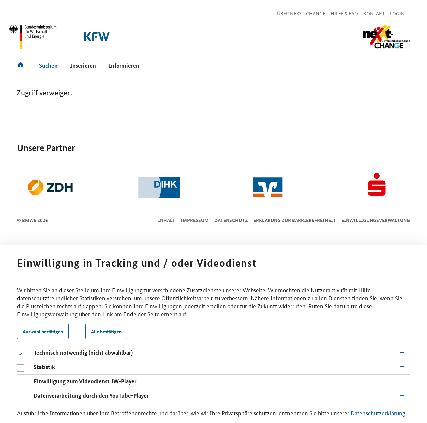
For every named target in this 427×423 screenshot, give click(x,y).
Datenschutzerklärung (378, 413)
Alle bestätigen (106, 331)
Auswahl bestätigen (43, 331)
